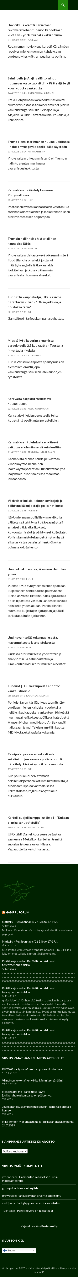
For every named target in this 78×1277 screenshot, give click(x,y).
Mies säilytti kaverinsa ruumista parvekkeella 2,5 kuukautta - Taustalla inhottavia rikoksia (35, 345)
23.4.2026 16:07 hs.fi (20, 200)
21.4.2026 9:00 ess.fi (20, 578)
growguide (9, 1188)
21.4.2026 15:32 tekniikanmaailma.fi (31, 452)
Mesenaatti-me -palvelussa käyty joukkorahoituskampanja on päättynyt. (27, 1093)
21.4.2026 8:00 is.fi (19, 647)
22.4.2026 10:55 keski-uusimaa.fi (28, 408)
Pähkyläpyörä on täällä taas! (35, 1210)
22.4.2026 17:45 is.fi (20, 311)
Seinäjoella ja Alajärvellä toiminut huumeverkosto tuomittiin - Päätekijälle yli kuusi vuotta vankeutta (39, 83)
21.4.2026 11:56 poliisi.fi (23, 510)
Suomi (9, 1250)
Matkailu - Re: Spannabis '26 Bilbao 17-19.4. (30, 921)
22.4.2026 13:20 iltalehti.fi (25, 355)
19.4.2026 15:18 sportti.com (26, 827)
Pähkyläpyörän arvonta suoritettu (39, 1195)
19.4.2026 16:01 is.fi (20, 769)
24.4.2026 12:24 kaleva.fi (24, 39)
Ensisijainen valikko (73, 5)
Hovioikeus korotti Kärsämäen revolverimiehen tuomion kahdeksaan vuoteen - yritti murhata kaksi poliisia (35, 30)
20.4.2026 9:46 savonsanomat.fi (28, 695)
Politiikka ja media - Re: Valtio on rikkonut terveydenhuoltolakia (28, 962)
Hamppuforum (17, 912)
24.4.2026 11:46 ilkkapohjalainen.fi (31, 93)
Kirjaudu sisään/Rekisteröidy (39, 1226)
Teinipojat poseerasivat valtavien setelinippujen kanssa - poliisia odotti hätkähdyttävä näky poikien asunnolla (35, 759)
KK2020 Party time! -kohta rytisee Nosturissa (32, 1069)
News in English (27, 1188)
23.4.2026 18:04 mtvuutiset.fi (27, 151)
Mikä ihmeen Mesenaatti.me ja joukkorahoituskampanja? (38, 1121)
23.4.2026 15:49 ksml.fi (22, 248)
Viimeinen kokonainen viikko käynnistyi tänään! (32, 1080)
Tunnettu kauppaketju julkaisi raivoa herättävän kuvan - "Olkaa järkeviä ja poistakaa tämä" (34, 302)
